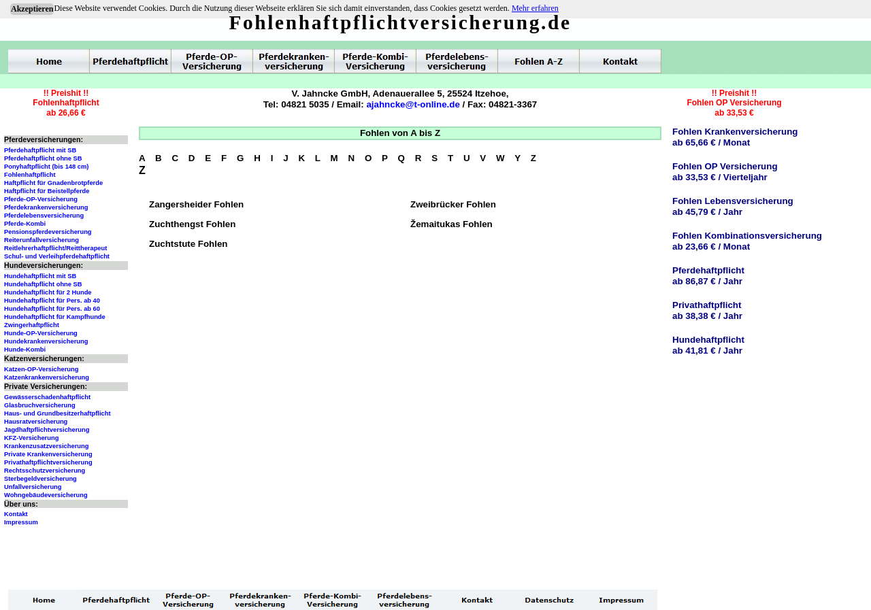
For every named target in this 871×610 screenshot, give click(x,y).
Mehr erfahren (535, 8)
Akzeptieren (32, 9)
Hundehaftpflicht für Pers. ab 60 (52, 308)
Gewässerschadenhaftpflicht (47, 397)
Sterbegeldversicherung (40, 478)
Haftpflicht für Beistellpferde (46, 191)
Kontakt (16, 514)
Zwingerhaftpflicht (31, 325)
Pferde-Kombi (25, 223)
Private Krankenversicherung (48, 454)
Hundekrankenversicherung (46, 341)
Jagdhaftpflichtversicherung (46, 429)
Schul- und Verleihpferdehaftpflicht (57, 256)
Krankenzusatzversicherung (46, 446)
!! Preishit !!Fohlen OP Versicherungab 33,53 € (734, 103)
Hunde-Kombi (25, 349)
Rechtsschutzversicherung (44, 470)
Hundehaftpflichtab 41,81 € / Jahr (708, 345)
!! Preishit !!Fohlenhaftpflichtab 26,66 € (66, 103)
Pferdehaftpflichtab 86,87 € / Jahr (708, 275)
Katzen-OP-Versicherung (41, 369)
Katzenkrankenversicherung (46, 377)
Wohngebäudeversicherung (46, 495)
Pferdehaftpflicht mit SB (40, 150)
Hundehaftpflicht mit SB (40, 276)
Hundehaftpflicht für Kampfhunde (54, 317)
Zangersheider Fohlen (196, 204)
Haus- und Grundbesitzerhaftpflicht (57, 413)
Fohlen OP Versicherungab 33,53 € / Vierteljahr (725, 171)
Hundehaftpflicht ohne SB (43, 284)
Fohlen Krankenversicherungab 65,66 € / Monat (735, 137)
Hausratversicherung (35, 421)
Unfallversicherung (33, 487)
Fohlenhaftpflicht (30, 174)
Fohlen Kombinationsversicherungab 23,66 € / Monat (747, 241)
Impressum (21, 522)
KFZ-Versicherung (31, 438)
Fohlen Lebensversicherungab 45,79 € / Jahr (732, 206)
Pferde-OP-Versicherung (41, 199)
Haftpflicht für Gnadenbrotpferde (53, 183)
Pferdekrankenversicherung (46, 207)
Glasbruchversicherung (40, 405)
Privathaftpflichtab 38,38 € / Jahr (707, 310)
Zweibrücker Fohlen (453, 204)
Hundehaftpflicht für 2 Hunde (48, 292)
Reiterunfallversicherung (41, 240)
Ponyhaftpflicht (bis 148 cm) (46, 166)
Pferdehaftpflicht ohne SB (43, 158)
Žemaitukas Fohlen (451, 224)
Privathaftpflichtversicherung (48, 462)
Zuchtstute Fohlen (188, 244)
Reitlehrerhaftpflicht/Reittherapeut (55, 248)
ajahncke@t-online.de (412, 104)
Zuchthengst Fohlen (192, 224)
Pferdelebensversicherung (44, 215)
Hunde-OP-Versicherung (41, 333)
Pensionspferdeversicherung (48, 231)
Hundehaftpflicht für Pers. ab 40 (52, 300)
